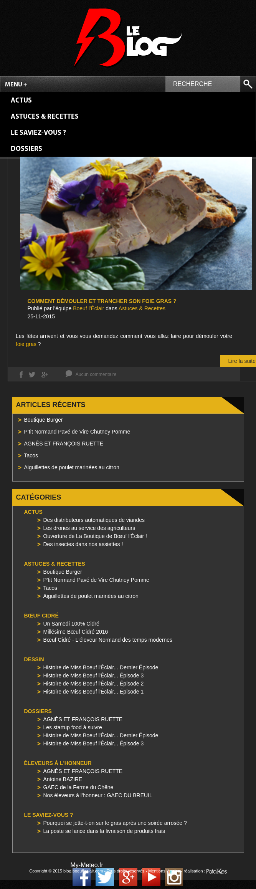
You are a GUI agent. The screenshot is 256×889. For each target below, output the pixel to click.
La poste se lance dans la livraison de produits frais (104, 831)
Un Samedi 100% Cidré (71, 624)
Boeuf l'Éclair (88, 308)
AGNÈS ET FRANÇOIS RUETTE (64, 443)
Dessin (34, 659)
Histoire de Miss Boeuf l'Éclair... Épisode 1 (93, 692)
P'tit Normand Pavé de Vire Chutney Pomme (96, 580)
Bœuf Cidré (41, 616)
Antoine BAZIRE (63, 779)
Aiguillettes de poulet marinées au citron (71, 467)
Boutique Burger (43, 420)
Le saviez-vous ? (38, 133)
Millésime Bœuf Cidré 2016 (75, 632)
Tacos (31, 455)
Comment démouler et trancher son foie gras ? (102, 301)
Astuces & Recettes (45, 117)
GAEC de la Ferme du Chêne (78, 787)
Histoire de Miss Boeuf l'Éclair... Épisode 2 (93, 683)
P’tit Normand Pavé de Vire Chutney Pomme (77, 432)
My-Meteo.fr (87, 865)
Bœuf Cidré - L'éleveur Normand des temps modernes (107, 640)
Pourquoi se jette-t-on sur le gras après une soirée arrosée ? (115, 823)
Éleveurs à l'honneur (58, 763)
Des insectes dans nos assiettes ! (83, 544)
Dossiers (26, 149)
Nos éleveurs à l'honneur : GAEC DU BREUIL (97, 795)
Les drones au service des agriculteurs (89, 528)
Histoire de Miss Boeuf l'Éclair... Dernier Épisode (101, 667)
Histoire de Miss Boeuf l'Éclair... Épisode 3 (93, 675)
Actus (21, 100)
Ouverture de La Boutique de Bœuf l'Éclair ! (95, 536)
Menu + (16, 85)
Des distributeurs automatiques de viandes (94, 520)
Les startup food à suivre (72, 727)
